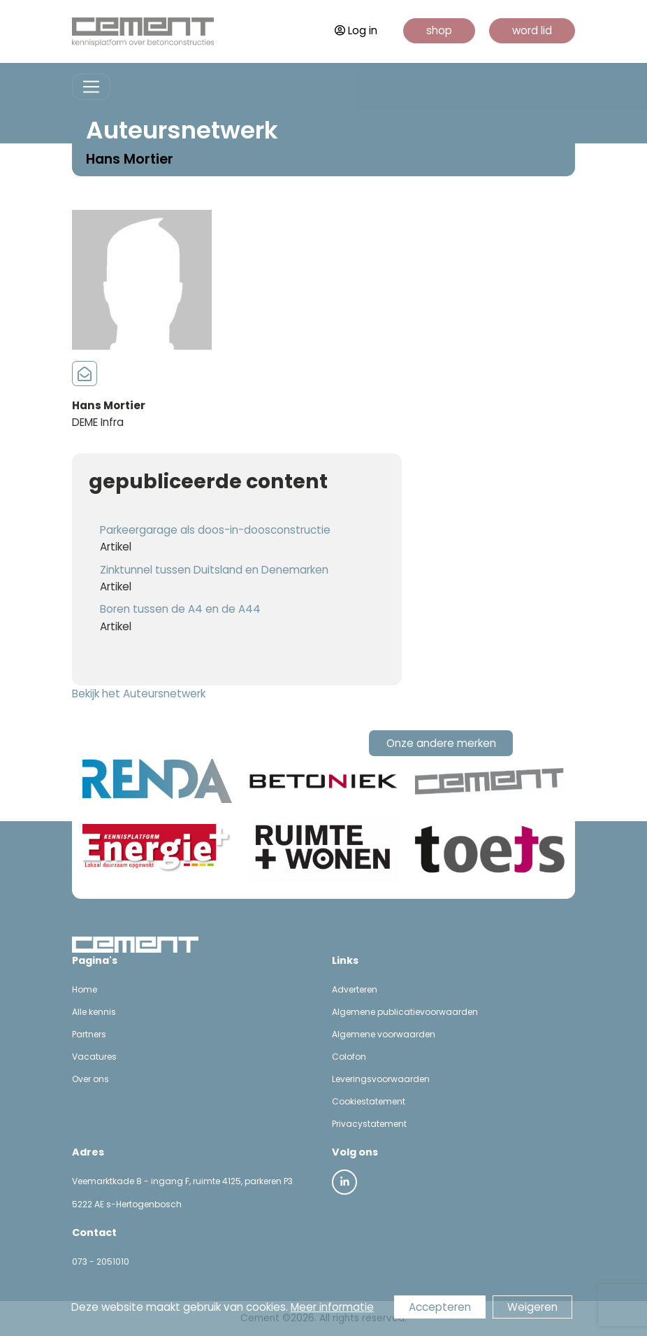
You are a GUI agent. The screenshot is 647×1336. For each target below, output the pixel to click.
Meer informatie (332, 1307)
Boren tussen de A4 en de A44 (180, 609)
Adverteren (354, 989)
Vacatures (94, 1057)
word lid (532, 30)
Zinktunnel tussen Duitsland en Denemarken (214, 569)
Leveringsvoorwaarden (381, 1079)
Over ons (90, 1079)
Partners (89, 1034)
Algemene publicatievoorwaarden (405, 1012)
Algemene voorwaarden (383, 1034)
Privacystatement (369, 1124)
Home (84, 989)
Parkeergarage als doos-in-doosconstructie (215, 530)
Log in (356, 30)
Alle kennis (94, 1012)
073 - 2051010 (100, 1261)
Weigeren (532, 1307)
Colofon (349, 1057)
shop (439, 30)
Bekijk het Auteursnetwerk (138, 693)
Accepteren (440, 1307)
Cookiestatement (368, 1101)
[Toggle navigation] (91, 87)
